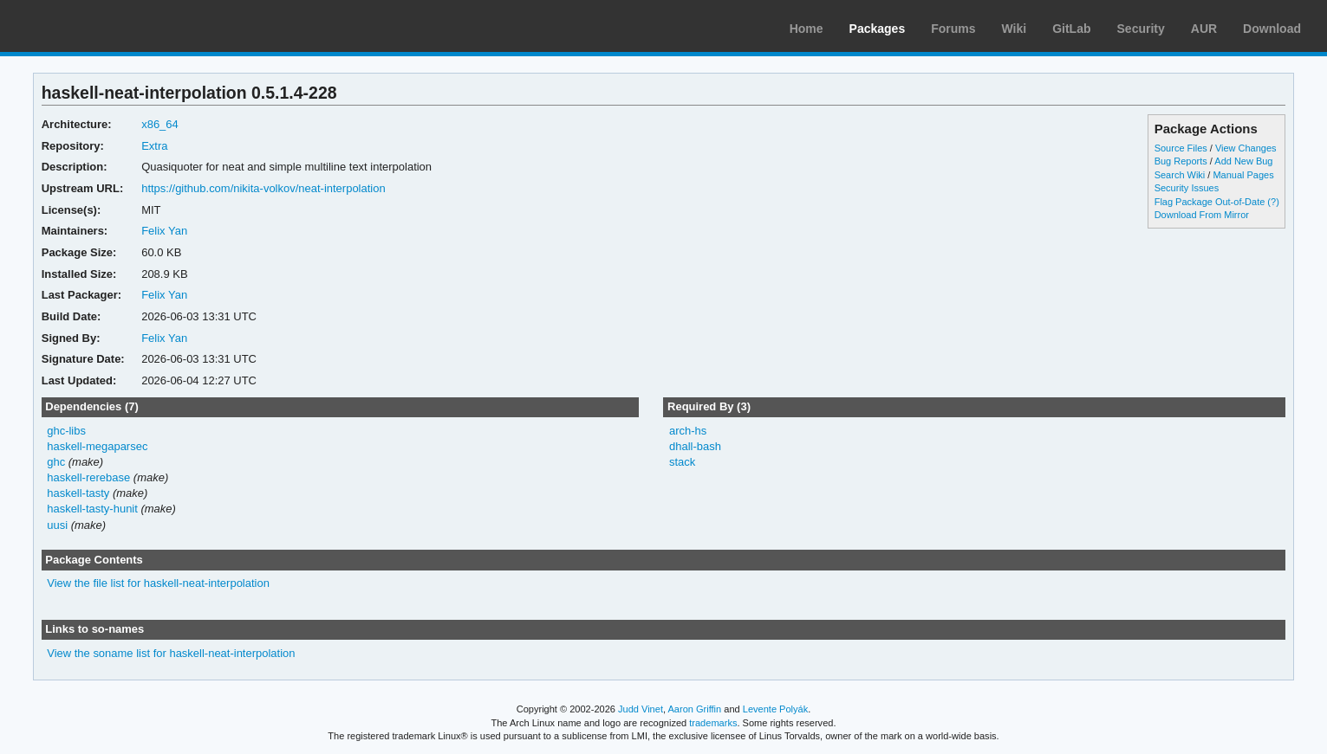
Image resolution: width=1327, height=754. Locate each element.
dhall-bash (695, 446)
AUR (1204, 28)
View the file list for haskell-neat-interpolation (158, 583)
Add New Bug (1243, 161)
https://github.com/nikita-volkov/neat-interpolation (263, 188)
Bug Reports (1181, 161)
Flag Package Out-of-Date (1210, 202)
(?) (1272, 202)
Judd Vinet (640, 709)
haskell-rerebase (88, 477)
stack (682, 461)
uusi (57, 525)
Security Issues (1187, 188)
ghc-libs (66, 430)
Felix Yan (164, 230)
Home (806, 28)
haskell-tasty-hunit (92, 508)
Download (1272, 28)
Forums (953, 28)
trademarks (713, 723)
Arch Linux (95, 26)
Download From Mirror (1202, 214)
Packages (877, 28)
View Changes (1246, 148)
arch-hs (687, 430)
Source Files (1181, 148)
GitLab (1071, 28)
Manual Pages (1243, 175)
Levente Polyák (775, 709)
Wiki (1014, 28)
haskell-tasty (78, 493)
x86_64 (160, 124)
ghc (56, 461)
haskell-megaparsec (97, 446)
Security (1141, 28)
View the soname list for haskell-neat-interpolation (171, 653)
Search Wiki (1180, 175)
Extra (154, 145)
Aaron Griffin (694, 709)
